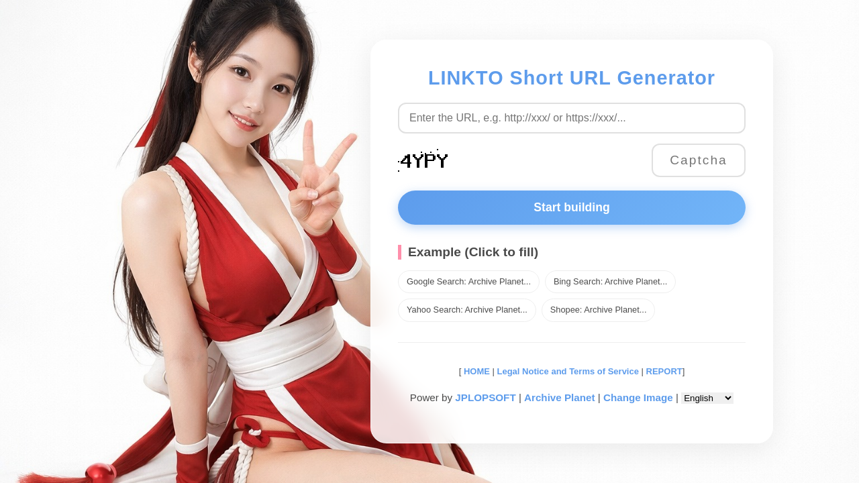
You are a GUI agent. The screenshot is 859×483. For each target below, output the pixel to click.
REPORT (664, 371)
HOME (475, 371)
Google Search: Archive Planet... (469, 281)
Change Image (638, 397)
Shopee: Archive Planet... (598, 310)
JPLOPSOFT (485, 397)
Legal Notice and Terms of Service (568, 371)
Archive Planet (559, 397)
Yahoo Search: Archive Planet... (467, 310)
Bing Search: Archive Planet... (610, 281)
